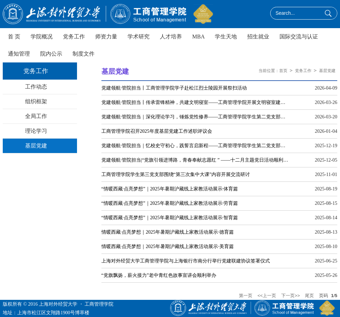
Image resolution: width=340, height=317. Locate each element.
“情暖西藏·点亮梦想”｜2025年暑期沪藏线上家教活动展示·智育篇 (169, 217)
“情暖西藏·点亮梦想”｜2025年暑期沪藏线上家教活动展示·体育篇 (169, 188)
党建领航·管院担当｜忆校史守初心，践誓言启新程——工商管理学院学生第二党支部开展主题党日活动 (195, 145)
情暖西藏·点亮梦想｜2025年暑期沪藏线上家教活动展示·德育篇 (167, 232)
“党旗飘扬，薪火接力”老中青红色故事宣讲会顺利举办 (158, 275)
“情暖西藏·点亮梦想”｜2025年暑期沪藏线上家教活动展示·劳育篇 (169, 203)
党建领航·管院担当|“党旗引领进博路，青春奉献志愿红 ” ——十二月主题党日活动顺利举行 (195, 160)
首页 (283, 70)
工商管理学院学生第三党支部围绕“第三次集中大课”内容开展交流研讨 (175, 174)
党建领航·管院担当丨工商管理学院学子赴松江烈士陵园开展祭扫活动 (174, 88)
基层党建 (327, 70)
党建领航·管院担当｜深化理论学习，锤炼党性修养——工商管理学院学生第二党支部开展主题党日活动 (195, 116)
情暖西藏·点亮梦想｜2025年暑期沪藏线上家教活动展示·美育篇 (167, 246)
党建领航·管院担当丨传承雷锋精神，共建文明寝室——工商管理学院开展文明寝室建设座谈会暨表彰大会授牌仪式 (195, 102)
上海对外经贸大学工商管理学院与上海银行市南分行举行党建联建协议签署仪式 (185, 260)
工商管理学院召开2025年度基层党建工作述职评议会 (156, 131)
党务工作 (303, 70)
